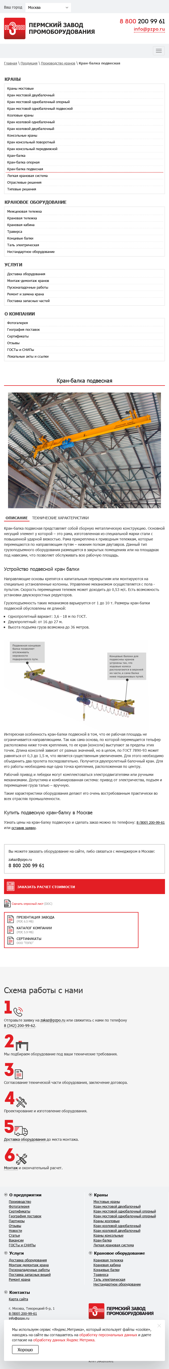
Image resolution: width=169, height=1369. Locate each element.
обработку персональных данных (108, 1334)
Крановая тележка (22, 218)
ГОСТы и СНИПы (20, 349)
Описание (17, 517)
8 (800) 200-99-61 (151, 822)
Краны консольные (108, 1235)
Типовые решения (21, 189)
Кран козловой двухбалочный (30, 128)
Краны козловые (106, 1221)
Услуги (16, 1253)
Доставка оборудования (26, 274)
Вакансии (16, 1240)
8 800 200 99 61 (26, 865)
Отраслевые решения (24, 182)
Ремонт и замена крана (25, 294)
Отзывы (13, 343)
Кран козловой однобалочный (31, 122)
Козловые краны (20, 115)
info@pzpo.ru (149, 29)
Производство (20, 1201)
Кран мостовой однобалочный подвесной (40, 108)
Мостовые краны (106, 1201)
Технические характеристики (60, 517)
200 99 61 (142, 22)
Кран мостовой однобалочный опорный (38, 102)
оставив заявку (24, 828)
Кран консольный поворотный (31, 142)
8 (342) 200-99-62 (19, 1025)
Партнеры (17, 1221)
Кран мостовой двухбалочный (30, 95)
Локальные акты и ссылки (27, 356)
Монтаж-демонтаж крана (29, 1265)
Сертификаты (18, 336)
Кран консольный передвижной (32, 149)
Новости (15, 1230)
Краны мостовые (20, 88)
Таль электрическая (23, 245)
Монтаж (11, 1167)
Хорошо (25, 1349)
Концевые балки (20, 238)
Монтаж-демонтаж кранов (28, 280)
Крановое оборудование (119, 1253)
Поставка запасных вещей (30, 1274)
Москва (34, 7)
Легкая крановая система (27, 175)
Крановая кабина (21, 225)
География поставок (23, 329)
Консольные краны (22, 135)
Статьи (14, 1235)
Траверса (14, 231)
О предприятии (25, 1194)
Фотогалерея (17, 323)
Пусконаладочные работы (27, 287)
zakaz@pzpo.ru (20, 859)
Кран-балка (16, 155)
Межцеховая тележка (24, 211)
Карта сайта (18, 1299)
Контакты (19, 1292)
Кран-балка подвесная (25, 169)
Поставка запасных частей (28, 301)
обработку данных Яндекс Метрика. (64, 1340)
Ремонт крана (19, 1279)
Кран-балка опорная (23, 162)
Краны (101, 1194)
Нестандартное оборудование (31, 251)
